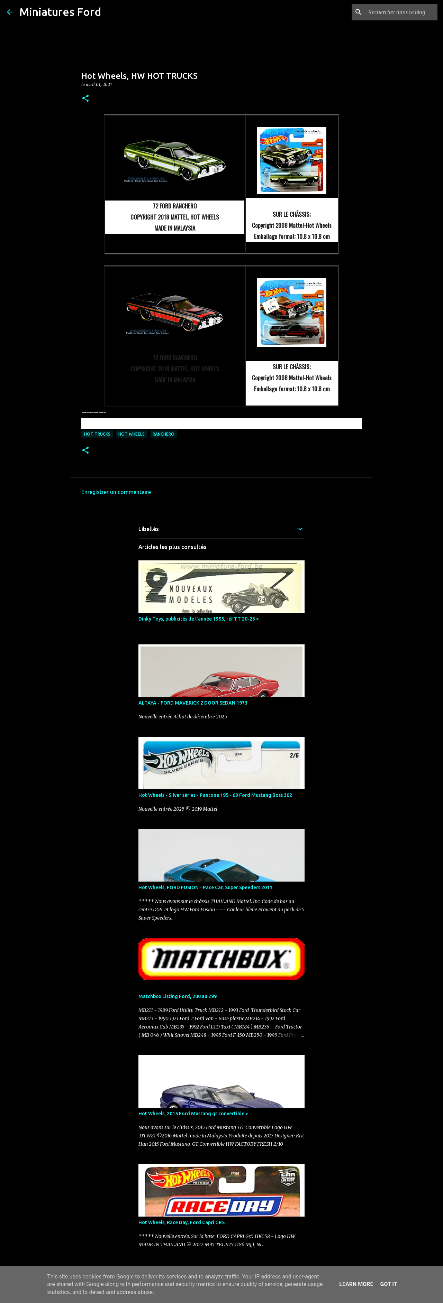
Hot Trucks (97, 434)
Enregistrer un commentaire (116, 492)
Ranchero (163, 434)
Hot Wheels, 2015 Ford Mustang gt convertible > (193, 1113)
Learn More (356, 1284)
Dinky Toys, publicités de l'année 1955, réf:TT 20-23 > (198, 619)
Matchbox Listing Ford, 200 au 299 (177, 996)
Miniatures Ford (60, 12)
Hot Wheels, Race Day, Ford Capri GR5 (181, 1222)
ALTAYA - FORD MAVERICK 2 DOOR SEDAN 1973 (192, 703)
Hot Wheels (131, 434)
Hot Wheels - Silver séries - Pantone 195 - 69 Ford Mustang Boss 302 (215, 795)
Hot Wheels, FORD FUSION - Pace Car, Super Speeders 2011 (205, 887)
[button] (85, 98)
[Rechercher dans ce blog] (401, 12)
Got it (388, 1284)
